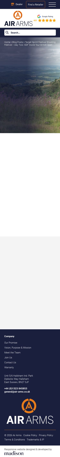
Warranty (9, 367)
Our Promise (10, 342)
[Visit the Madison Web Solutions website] (30, 451)
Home (7, 42)
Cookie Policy (30, 435)
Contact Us (10, 362)
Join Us (8, 357)
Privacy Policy (46, 435)
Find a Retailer (35, 4)
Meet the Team (12, 352)
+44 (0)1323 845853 (15, 388)
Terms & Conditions (14, 439)
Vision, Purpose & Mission (17, 347)
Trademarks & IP (35, 439)
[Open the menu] (52, 5)
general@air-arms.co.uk (17, 391)
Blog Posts (18, 42)
